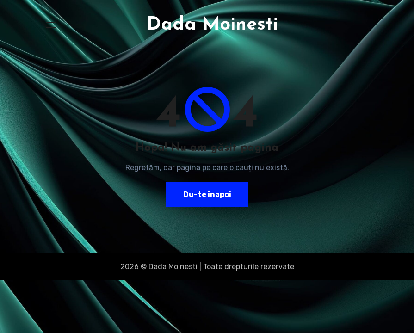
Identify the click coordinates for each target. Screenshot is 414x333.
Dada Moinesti (212, 25)
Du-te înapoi (207, 194)
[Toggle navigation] (51, 25)
